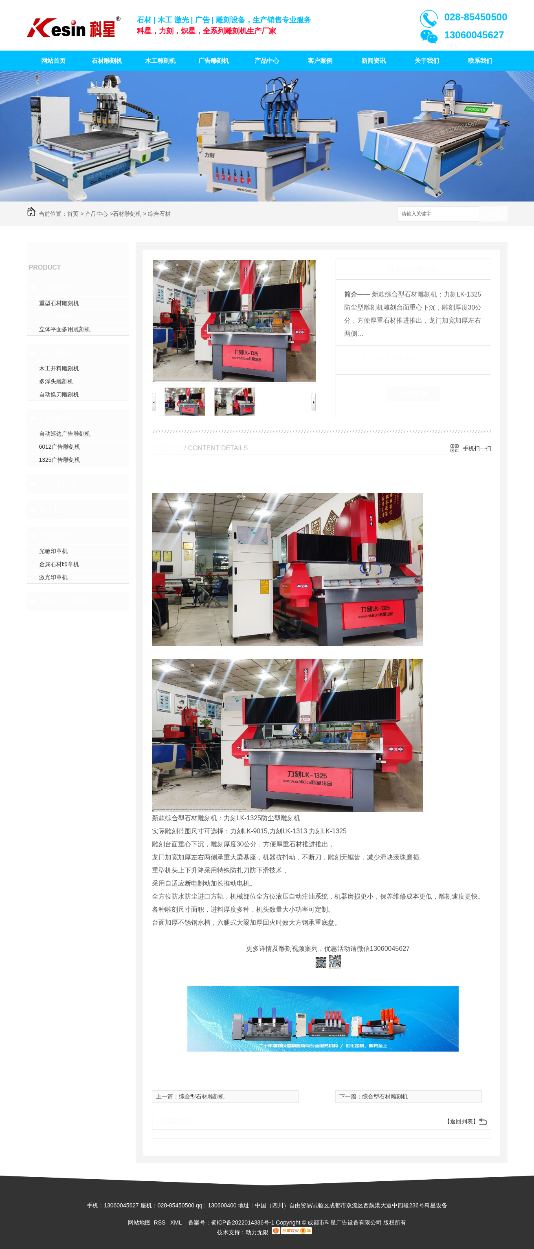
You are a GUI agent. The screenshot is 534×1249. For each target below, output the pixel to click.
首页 (73, 213)
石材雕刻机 (107, 60)
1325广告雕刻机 (59, 459)
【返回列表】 (461, 1121)
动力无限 (257, 1232)
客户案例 (320, 60)
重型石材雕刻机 (59, 303)
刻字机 (50, 509)
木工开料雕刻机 (59, 368)
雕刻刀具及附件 (64, 601)
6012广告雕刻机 (59, 446)
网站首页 (53, 60)
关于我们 (427, 60)
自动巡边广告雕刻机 (64, 433)
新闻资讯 (373, 60)
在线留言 (413, 394)
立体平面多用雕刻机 (64, 329)
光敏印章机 (53, 551)
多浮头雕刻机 (56, 381)
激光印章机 (53, 577)
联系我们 (480, 60)
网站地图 (139, 1222)
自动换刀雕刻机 (59, 394)
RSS (160, 1222)
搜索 (493, 214)
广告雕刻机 (213, 60)
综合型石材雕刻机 (201, 1096)
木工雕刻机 (160, 60)
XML (176, 1222)
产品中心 (267, 60)
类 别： (358, 357)
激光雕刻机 (57, 483)
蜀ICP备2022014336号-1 (243, 1222)
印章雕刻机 (57, 535)
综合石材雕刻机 (59, 316)
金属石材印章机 (59, 564)
